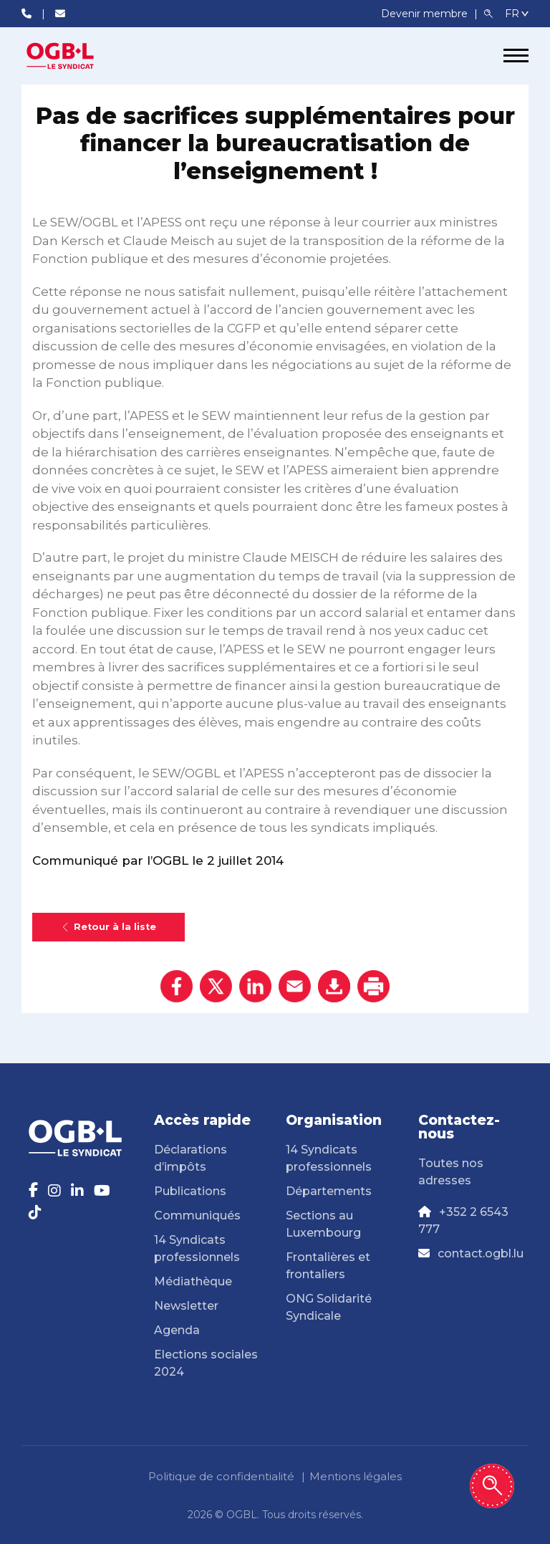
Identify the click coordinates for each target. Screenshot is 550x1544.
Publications (190, 1191)
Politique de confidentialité (221, 1476)
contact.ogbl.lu (481, 1253)
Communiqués (197, 1215)
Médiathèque (193, 1281)
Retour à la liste (108, 926)
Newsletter (186, 1306)
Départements (329, 1191)
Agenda (177, 1330)
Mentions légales (355, 1476)
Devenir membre (426, 13)
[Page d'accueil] (75, 56)
